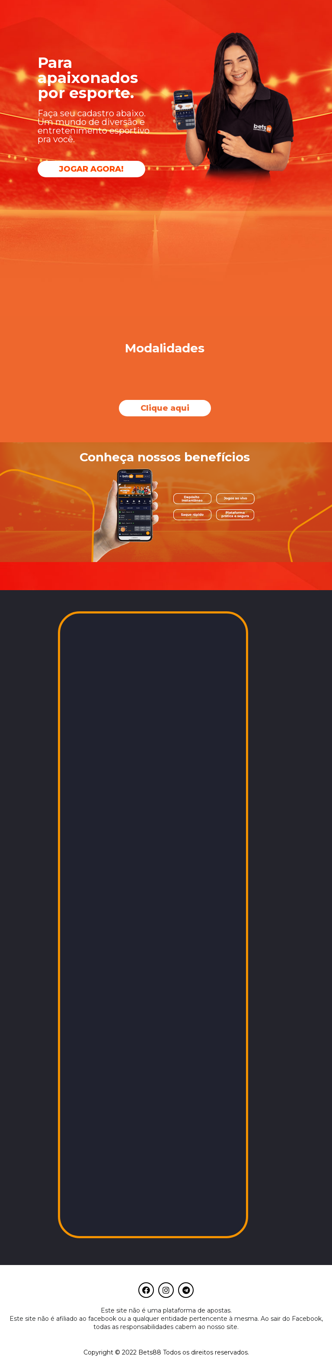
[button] (91, 169)
